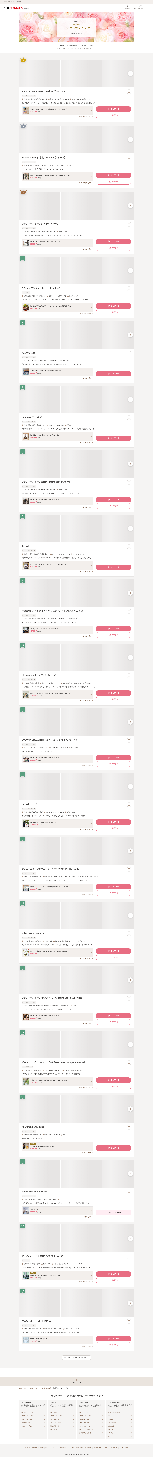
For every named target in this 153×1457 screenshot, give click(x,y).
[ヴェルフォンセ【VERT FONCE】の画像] (76, 1303)
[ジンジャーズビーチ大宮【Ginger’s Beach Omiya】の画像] (76, 464)
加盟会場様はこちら (77, 1447)
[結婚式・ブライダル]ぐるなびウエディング (31, 1388)
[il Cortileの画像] (76, 528)
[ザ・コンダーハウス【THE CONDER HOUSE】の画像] (76, 1238)
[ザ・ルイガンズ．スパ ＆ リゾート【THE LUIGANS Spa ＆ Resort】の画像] (76, 1044)
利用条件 (41, 1447)
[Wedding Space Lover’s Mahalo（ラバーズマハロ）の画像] (76, 73)
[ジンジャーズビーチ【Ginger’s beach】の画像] (76, 206)
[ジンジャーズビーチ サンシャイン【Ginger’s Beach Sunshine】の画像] (76, 980)
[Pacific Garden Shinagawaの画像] (76, 1174)
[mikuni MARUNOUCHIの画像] (76, 915)
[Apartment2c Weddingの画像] (76, 1109)
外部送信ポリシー (65, 1447)
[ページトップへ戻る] (76, 1381)
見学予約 (113, 115)
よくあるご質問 (123, 1447)
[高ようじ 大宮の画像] (76, 335)
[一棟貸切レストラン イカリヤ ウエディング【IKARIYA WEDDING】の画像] (76, 593)
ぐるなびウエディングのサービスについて (105, 1447)
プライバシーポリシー (51, 1447)
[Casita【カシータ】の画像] (76, 786)
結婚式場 (48, 1388)
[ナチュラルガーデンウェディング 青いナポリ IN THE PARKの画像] (76, 851)
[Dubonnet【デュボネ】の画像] (76, 399)
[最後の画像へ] (130, 73)
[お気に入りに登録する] (129, 91)
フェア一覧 (113, 109)
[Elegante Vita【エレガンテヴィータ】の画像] (76, 657)
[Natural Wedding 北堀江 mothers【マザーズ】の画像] (76, 139)
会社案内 (27, 1447)
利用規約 (34, 1447)
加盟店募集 (88, 1447)
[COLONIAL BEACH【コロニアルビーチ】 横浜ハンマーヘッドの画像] (76, 722)
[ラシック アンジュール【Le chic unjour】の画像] (76, 270)
